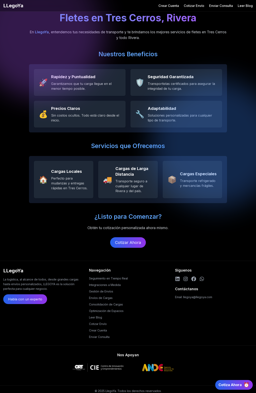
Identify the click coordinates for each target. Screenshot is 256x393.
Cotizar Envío (194, 6)
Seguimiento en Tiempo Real (108, 278)
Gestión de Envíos (101, 291)
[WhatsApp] (201, 278)
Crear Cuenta (168, 6)
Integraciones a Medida (105, 285)
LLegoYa (13, 6)
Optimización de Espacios (106, 311)
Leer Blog (245, 6)
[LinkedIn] (177, 278)
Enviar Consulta (221, 6)
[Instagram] (185, 278)
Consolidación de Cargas (106, 304)
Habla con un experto (25, 299)
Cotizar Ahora (128, 242)
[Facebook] (193, 278)
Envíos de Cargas (101, 298)
